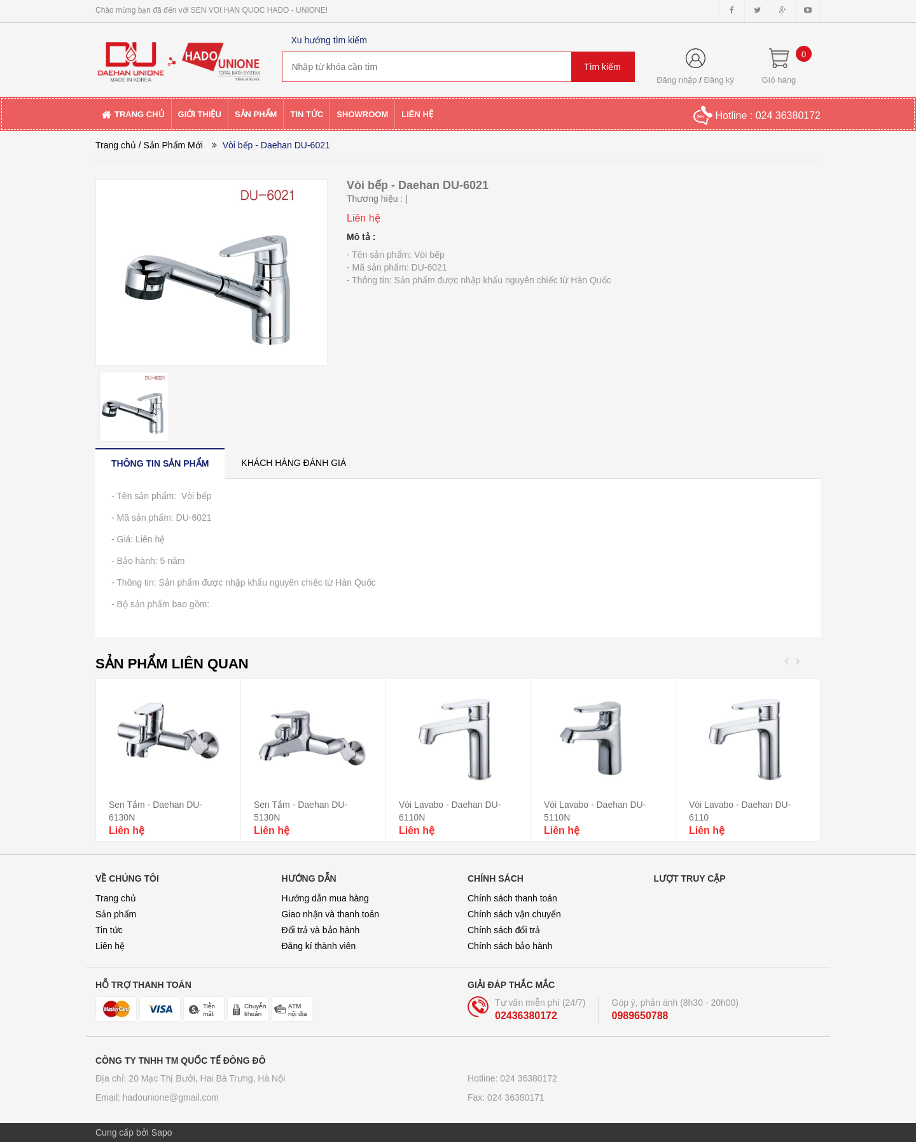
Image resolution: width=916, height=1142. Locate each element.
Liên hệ (110, 946)
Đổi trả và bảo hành (321, 930)
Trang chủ (115, 898)
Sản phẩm (115, 914)
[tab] (160, 463)
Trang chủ (115, 145)
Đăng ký (719, 80)
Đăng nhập (676, 80)
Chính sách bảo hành (510, 946)
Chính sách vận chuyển (514, 914)
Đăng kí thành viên (319, 946)
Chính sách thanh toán (512, 898)
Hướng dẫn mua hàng (325, 898)
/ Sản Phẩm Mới (171, 145)
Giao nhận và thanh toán (331, 914)
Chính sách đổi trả (504, 930)
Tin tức (109, 930)
